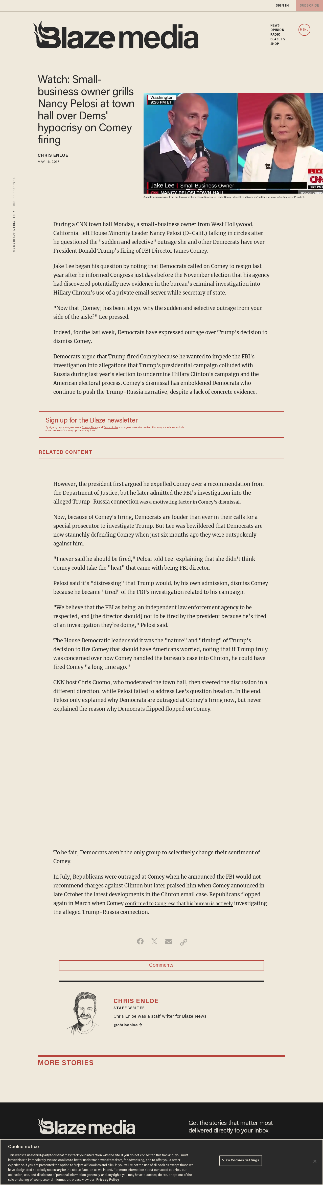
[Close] (314, 1161)
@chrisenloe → (129, 1032)
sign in (282, 5)
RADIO (275, 34)
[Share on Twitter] (153, 942)
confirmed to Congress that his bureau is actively (185, 903)
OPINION (277, 30)
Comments (161, 966)
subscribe (308, 5)
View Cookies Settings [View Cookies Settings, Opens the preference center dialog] (240, 1161)
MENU (304, 30)
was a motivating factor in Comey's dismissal (195, 501)
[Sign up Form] (242, 424)
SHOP (274, 44)
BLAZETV (277, 39)
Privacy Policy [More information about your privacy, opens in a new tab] (107, 1179)
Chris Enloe (56, 156)
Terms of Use (111, 427)
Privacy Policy (90, 427)
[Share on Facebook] (137, 942)
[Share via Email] (169, 942)
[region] (161, 1162)
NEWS (275, 25)
